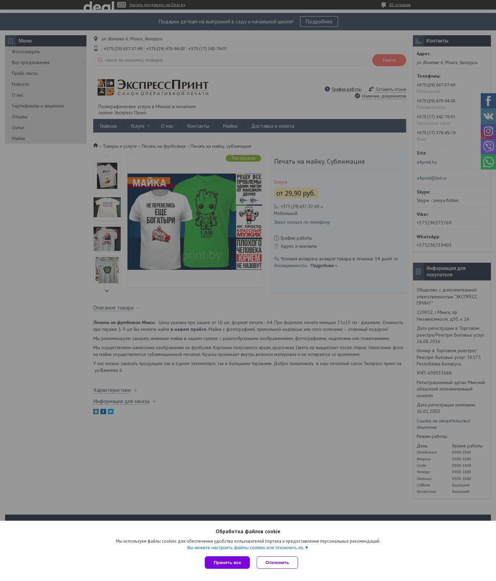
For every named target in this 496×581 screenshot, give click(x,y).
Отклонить (277, 562)
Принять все (227, 562)
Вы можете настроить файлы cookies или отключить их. (245, 547)
